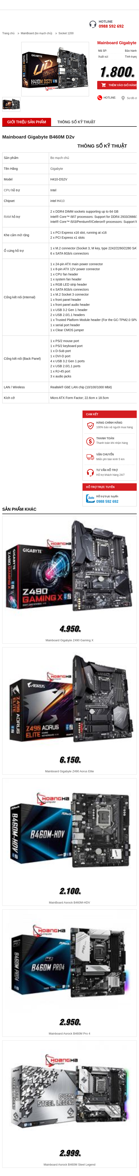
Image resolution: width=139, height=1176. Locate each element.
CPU (7, 190)
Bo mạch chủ (59, 158)
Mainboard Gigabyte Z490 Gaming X (70, 640)
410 (61, 201)
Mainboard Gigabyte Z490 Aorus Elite (69, 771)
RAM (7, 217)
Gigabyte (56, 168)
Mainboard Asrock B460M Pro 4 (69, 1033)
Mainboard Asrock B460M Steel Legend (69, 1164)
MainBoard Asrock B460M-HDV (69, 902)
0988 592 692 (111, 26)
